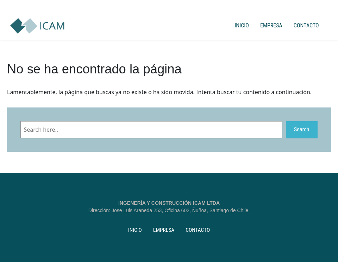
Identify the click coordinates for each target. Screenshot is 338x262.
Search (301, 129)
